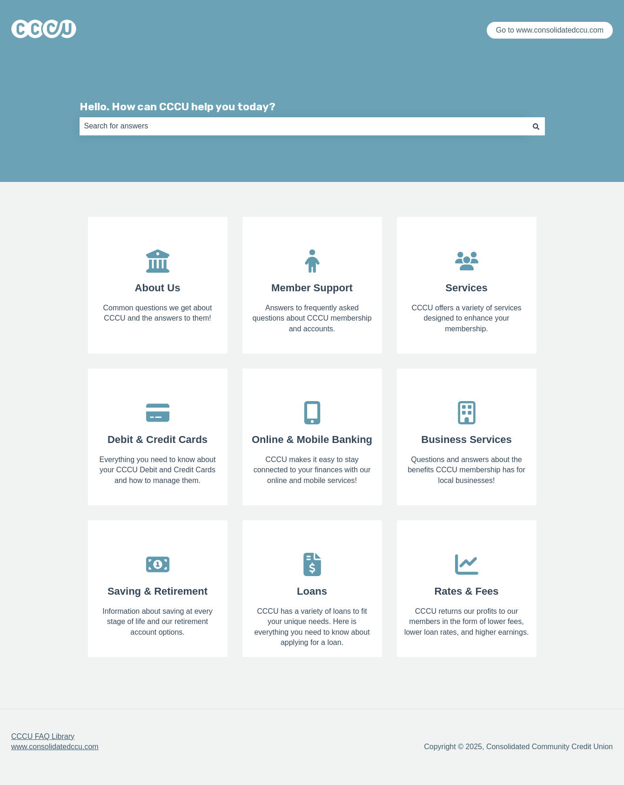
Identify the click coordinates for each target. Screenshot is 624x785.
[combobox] (303, 126)
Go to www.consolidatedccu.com (550, 30)
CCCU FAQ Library (42, 736)
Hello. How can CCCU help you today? (177, 106)
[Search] (536, 126)
